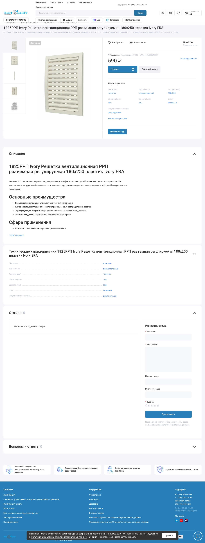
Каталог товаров (16, 20)
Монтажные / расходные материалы (20, 513)
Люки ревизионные (12, 517)
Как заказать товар (44, 7)
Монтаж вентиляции (47, 20)
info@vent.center (132, 20)
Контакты (82, 20)
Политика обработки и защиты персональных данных (59, 537)
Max (96, 20)
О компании (41, 2)
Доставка (71, 2)
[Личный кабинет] (163, 13)
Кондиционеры (10, 522)
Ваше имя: (151, 331)
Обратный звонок (183, 504)
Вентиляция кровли (12, 504)
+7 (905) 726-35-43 (132, 5)
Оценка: (150, 402)
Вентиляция (9, 495)
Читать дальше (16, 235)
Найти (140, 13)
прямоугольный (146, 93)
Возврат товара (96, 513)
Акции (67, 20)
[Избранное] (178, 13)
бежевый (172, 103)
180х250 (172, 93)
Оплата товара (56, 2)
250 (140, 103)
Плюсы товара (152, 376)
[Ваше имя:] (168, 337)
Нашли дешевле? (188, 58)
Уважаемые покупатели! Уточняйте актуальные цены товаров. (119, 522)
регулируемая (114, 112)
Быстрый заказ (150, 69)
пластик (112, 93)
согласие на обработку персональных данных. (167, 425)
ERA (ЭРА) (188, 42)
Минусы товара (152, 389)
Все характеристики (117, 118)
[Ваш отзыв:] (168, 359)
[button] (9, 122)
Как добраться (85, 2)
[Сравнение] (170, 13)
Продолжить (168, 414)
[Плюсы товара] (168, 382)
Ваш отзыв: (151, 344)
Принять (169, 535)
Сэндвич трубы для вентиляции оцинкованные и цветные (31, 499)
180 (109, 103)
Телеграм (112, 20)
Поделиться (117, 131)
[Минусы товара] (168, 394)
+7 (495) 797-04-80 (183, 498)
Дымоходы (8, 508)
